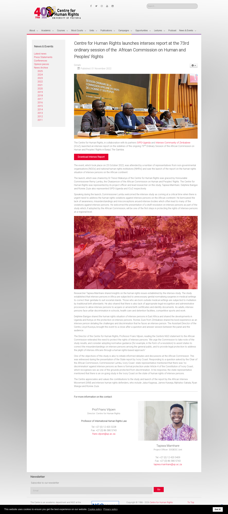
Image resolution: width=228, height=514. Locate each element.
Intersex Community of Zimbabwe (173, 142)
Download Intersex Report (91, 156)
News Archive (41, 67)
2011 (40, 120)
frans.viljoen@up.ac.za (103, 433)
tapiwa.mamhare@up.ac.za (168, 464)
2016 (40, 102)
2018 (40, 95)
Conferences (40, 60)
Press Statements (43, 57)
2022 (40, 81)
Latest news (40, 53)
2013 (40, 113)
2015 (40, 106)
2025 (40, 71)
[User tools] (194, 65)
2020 (40, 88)
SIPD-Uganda (144, 142)
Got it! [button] (218, 509)
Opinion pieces (41, 64)
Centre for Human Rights (161, 502)
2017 (40, 99)
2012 (40, 116)
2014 (40, 109)
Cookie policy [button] (95, 509)
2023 (40, 78)
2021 (40, 85)
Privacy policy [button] (110, 509)
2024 (40, 74)
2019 (40, 92)
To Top (190, 502)
